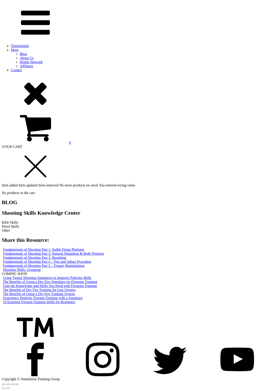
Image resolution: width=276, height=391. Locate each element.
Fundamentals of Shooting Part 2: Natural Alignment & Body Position (53, 253)
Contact (16, 70)
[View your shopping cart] (36, 143)
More (15, 50)
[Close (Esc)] (3, 384)
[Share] (8, 384)
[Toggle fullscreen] (12, 384)
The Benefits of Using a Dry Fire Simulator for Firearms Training (50, 282)
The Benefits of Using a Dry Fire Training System (39, 294)
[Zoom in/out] (17, 384)
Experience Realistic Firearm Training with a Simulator (43, 298)
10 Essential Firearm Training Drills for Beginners (39, 302)
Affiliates (26, 66)
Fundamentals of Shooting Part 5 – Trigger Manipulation (44, 266)
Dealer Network (31, 62)
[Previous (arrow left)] (3, 388)
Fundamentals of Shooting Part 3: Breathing (34, 257)
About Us (27, 58)
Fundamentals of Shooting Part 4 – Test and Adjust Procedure (47, 262)
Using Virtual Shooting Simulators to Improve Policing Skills (47, 278)
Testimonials (20, 46)
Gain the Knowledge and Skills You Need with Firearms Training (50, 286)
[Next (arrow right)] (8, 388)
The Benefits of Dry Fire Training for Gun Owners (39, 290)
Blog (23, 54)
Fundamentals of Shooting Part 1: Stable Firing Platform (43, 249)
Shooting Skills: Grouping (22, 270)
